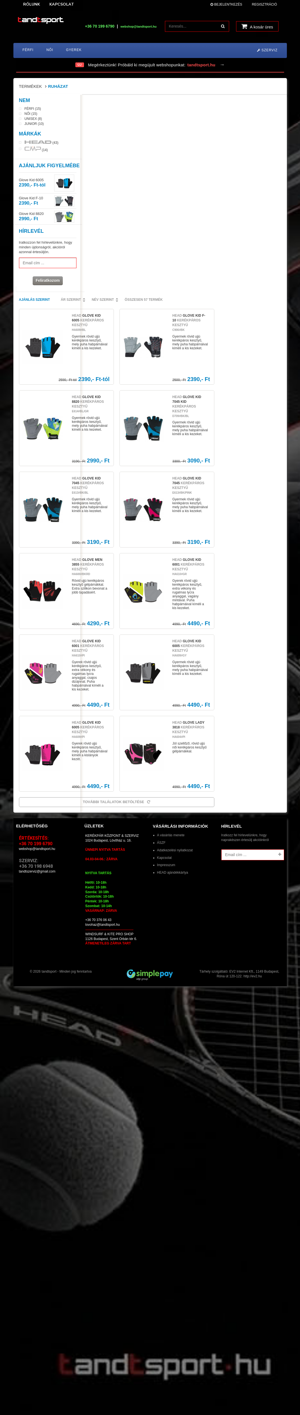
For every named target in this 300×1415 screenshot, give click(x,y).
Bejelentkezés (226, 4)
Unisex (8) (33, 119)
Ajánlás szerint (101, 103)
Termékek (30, 86)
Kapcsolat (164, 661)
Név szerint (170, 103)
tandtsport (49, 775)
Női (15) (31, 114)
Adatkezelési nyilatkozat (175, 653)
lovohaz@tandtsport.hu (102, 728)
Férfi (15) (33, 109)
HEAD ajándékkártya (172, 676)
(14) (36, 149)
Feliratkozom (47, 281)
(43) (42, 143)
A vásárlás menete (171, 638)
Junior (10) (34, 124)
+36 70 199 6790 (99, 26)
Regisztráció (264, 4)
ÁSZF (161, 646)
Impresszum (166, 668)
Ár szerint (138, 103)
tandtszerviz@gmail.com (37, 675)
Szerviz (267, 50)
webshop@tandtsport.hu (37, 652)
